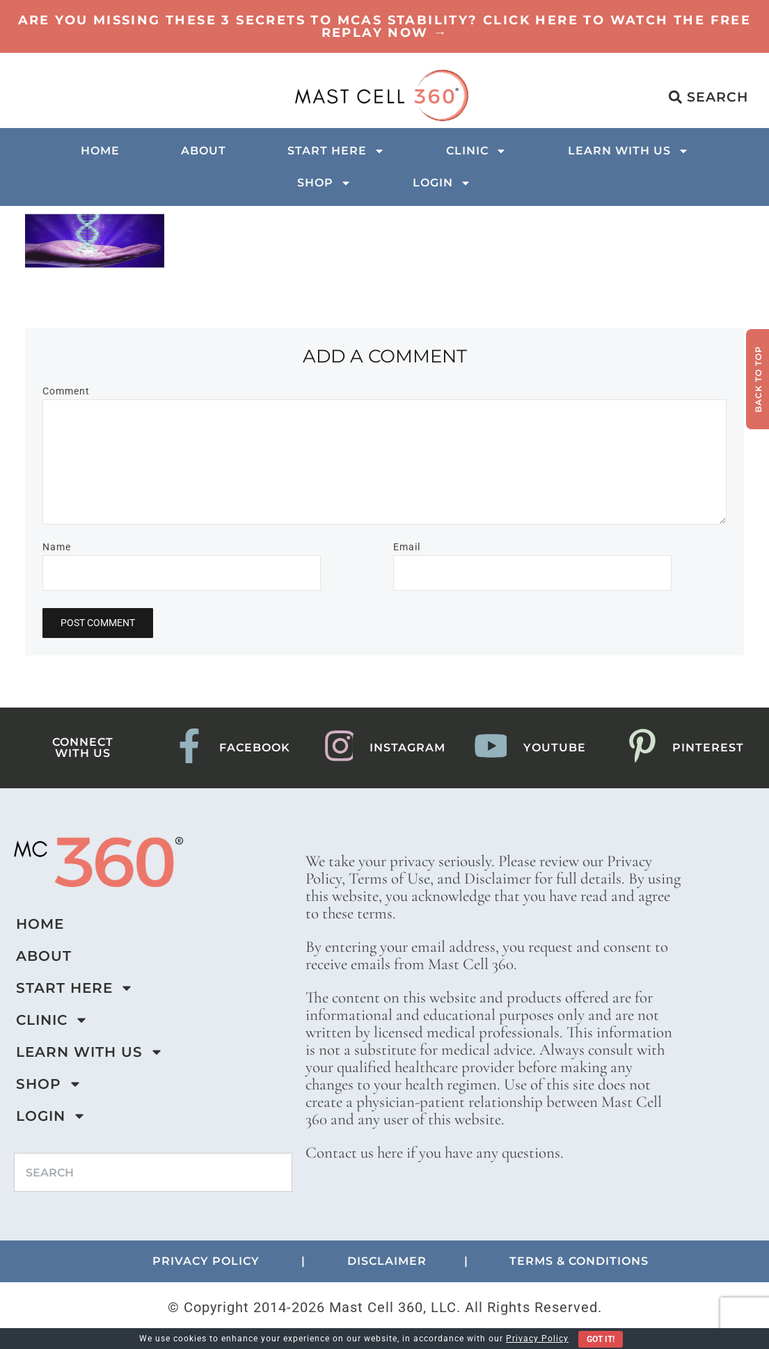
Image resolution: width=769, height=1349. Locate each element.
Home (100, 150)
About (203, 150)
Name (56, 547)
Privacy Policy (537, 1338)
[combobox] (153, 1172)
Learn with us (628, 150)
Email (406, 547)
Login (442, 182)
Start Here (336, 150)
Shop (324, 182)
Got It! (601, 1339)
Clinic (476, 150)
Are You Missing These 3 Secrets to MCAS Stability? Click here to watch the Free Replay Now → (385, 26)
